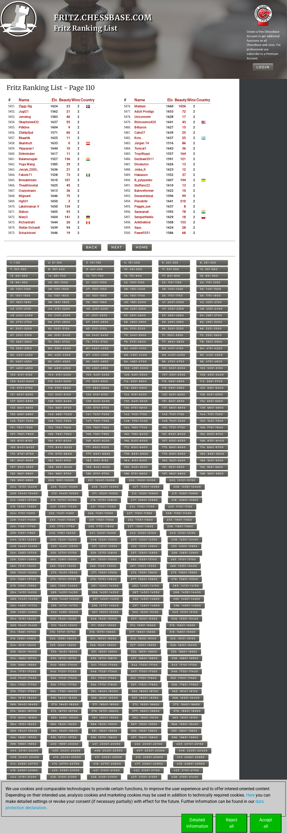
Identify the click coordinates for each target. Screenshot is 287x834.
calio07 (139, 133)
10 (68, 148)
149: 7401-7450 (174, 420)
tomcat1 (140, 148)
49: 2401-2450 (21, 315)
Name (24, 100)
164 (183, 154)
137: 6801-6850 (174, 407)
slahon (23, 212)
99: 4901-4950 (97, 368)
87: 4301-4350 (97, 354)
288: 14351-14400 (187, 592)
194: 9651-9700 (60, 473)
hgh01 (23, 201)
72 (184, 111)
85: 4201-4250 (21, 354)
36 (68, 191)
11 (68, 138)
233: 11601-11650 (179, 519)
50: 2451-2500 (59, 315)
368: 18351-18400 (186, 697)
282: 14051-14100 (145, 585)
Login (263, 67)
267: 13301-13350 (143, 565)
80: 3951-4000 (59, 348)
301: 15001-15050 (105, 612)
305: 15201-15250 (63, 618)
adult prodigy (144, 111)
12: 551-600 (209, 269)
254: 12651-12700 (23, 552)
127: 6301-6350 (21, 401)
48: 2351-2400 (211, 308)
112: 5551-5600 (135, 381)
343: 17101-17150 (184, 664)
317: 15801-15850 (142, 631)
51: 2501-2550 (97, 315)
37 (184, 175)
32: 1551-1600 (58, 295)
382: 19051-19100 (145, 717)
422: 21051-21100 (147, 770)
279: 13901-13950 (23, 585)
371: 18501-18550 (106, 704)
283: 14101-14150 (186, 585)
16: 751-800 (133, 275)
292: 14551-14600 (146, 598)
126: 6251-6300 (211, 394)
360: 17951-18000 (63, 691)
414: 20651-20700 (24, 763)
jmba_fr (140, 169)
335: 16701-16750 (64, 658)
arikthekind (142, 222)
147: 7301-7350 (98, 420)
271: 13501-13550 (104, 572)
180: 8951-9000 (212, 453)
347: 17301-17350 (144, 671)
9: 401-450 (94, 269)
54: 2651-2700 (211, 315)
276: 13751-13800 (103, 579)
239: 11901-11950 (23, 532)
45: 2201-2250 (97, 308)
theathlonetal (28, 185)
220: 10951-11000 (63, 506)
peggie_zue (142, 206)
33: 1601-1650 (96, 295)
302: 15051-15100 (145, 612)
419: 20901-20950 (24, 770)
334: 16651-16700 (23, 658)
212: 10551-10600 (145, 493)
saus (137, 227)
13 (184, 164)
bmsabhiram (27, 180)
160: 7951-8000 (136, 434)
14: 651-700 (57, 275)
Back (92, 247)
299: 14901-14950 (23, 612)
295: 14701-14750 (64, 605)
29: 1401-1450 (172, 288)
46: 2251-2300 (135, 308)
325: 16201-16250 (63, 645)
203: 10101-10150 (182, 480)
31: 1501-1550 (20, 295)
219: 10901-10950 (23, 506)
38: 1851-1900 (59, 302)
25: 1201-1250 (20, 288)
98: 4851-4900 (59, 368)
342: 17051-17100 (145, 664)
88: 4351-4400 (135, 354)
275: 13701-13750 (63, 579)
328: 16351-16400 (183, 645)
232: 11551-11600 (140, 519)
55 (68, 122)
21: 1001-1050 (96, 282)
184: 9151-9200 (135, 460)
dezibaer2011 (144, 159)
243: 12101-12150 (183, 532)
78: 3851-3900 (211, 341)
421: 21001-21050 (106, 770)
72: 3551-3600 (211, 335)
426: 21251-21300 (104, 776)
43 (184, 122)
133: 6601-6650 (21, 407)
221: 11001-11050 (103, 506)
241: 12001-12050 (103, 532)
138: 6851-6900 (212, 407)
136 (67, 159)
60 (68, 133)
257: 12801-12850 (144, 552)
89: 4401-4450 (173, 354)
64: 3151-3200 (135, 328)
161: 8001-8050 (174, 434)
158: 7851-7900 (60, 434)
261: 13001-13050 (104, 559)
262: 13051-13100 (144, 559)
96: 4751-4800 (211, 361)
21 (68, 111)
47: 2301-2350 (173, 308)
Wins (75, 100)
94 (68, 227)
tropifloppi (142, 154)
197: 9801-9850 (174, 473)
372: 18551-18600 (146, 704)
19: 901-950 (19, 282)
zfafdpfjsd (26, 133)
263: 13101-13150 (183, 559)
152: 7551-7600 (59, 427)
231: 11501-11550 (101, 519)
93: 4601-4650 (97, 361)
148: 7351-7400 (136, 420)
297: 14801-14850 (146, 605)
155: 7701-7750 (173, 427)
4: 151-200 (132, 262)
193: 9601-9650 (21, 473)
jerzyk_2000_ (28, 169)
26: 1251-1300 (58, 288)
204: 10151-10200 (23, 486)
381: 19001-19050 (105, 717)
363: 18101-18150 (185, 691)
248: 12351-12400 (184, 539)
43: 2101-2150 (20, 308)
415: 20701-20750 (66, 763)
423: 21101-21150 (186, 770)
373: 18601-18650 (186, 704)
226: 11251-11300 (100, 513)
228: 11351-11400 (179, 513)
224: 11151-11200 (22, 513)
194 (183, 180)
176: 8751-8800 (60, 453)
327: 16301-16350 (143, 645)
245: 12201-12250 (63, 539)
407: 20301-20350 (151, 750)
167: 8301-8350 (174, 440)
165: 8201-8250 (98, 440)
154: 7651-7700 (136, 427)
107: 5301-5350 (174, 374)
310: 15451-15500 (64, 625)
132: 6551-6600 (211, 401)
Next (116, 247)
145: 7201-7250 (22, 420)
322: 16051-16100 (143, 638)
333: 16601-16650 (184, 651)
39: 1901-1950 (96, 302)
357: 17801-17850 (144, 684)
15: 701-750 (95, 275)
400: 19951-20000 (64, 743)
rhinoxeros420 (145, 122)
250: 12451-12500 (64, 546)
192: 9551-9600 (211, 467)
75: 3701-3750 (97, 341)
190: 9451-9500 (136, 467)
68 (184, 233)
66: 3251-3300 (211, 328)
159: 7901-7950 (97, 434)
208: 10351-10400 (187, 486)
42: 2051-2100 (211, 302)
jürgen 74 (141, 143)
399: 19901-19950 (23, 743)
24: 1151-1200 (210, 282)
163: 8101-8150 (21, 440)
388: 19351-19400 (184, 724)
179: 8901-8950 (174, 453)
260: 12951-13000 (63, 559)
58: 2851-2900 (135, 321)
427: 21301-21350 (144, 776)
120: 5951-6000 (212, 387)
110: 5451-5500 (59, 381)
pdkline (24, 127)
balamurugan (28, 159)
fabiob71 (25, 175)
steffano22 (142, 185)
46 (68, 117)
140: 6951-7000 (60, 414)
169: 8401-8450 (22, 447)
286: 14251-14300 (105, 592)
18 (184, 217)
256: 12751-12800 (104, 552)
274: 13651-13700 (23, 579)
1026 (182, 106)
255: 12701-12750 (64, 552)
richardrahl (27, 222)
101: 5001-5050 (174, 368)
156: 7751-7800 (211, 427)
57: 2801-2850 (97, 321)
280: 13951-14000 (64, 585)
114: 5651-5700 (211, 381)
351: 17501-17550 (104, 678)
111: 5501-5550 (97, 381)
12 (184, 169)
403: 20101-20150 (190, 743)
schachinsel (27, 233)
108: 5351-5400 (212, 374)
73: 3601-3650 (21, 341)
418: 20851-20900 (191, 763)
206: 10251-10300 (105, 486)
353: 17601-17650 (184, 678)
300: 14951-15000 (64, 612)
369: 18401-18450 (24, 704)
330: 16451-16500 (64, 651)
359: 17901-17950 (23, 691)
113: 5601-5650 (173, 381)
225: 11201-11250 (61, 513)
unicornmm (142, 117)
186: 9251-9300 (211, 460)
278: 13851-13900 (184, 579)
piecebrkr (141, 201)
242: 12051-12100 (143, 532)
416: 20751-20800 (107, 763)
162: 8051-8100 (211, 434)
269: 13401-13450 (23, 572)
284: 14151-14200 (23, 592)
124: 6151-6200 (135, 394)
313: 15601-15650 (183, 625)
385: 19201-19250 (63, 724)
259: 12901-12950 (23, 559)
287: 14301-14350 (146, 592)
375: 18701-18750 (64, 711)
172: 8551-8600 (136, 447)
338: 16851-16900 (185, 658)
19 (68, 233)
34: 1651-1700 (134, 295)
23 (68, 106)
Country (87, 100)
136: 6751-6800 (136, 407)
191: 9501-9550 (173, 467)
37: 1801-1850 (21, 302)
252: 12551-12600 (144, 546)
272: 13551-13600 (144, 572)
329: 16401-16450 (23, 651)
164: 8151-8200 (60, 440)
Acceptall (265, 823)
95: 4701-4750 (173, 361)
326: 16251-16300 (103, 645)
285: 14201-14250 (64, 592)
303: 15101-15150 (185, 612)
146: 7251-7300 (60, 420)
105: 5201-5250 (98, 374)
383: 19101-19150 (185, 717)
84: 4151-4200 (211, 348)
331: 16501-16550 (104, 651)
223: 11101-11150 (180, 506)
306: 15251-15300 (104, 618)
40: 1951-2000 (135, 302)
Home (142, 247)
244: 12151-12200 (23, 539)
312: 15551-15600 (143, 625)
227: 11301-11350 (139, 513)
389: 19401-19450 (23, 730)
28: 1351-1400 (134, 288)
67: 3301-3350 (21, 335)
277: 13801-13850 (144, 579)
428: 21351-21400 (184, 776)
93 (68, 212)
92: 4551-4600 (59, 361)
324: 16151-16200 (23, 645)
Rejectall (231, 823)
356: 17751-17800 (104, 684)
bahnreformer (144, 191)
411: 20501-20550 (108, 757)
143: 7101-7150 (173, 414)
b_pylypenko (143, 180)
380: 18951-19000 (64, 717)
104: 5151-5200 (59, 374)
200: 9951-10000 (61, 480)
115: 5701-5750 (21, 387)
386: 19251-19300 (104, 724)
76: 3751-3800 (135, 341)
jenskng (25, 117)
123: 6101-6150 (97, 394)
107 (67, 180)
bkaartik (24, 138)
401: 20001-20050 (106, 743)
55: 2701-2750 (21, 321)
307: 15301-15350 (144, 618)
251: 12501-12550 (105, 546)
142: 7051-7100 (135, 414)
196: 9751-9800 (136, 473)
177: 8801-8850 (98, 453)
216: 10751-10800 (104, 500)
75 (68, 196)
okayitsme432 (29, 122)
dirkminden (27, 154)
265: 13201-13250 (63, 565)
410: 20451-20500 (67, 757)
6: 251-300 (208, 262)
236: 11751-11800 (101, 526)
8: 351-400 (56, 269)
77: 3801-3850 (173, 341)
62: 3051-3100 (59, 328)
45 (68, 185)
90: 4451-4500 (211, 354)
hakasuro (141, 175)
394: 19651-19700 (23, 737)
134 (67, 206)
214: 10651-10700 (23, 500)
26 (68, 222)
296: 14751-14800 (105, 605)
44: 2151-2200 (59, 308)
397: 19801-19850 (144, 737)
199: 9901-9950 (21, 480)
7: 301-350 (18, 269)
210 (183, 201)
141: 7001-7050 (98, 414)
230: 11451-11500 (63, 519)
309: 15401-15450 (23, 625)
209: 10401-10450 (24, 493)
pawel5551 (142, 233)
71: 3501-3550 (172, 335)
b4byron (140, 127)
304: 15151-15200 (23, 618)
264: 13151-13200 (23, 565)
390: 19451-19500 (64, 730)
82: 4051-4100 (135, 348)
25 (184, 133)
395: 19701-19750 (64, 737)
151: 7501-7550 (21, 427)
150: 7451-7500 (211, 420)
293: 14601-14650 (186, 598)
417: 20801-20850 (149, 763)
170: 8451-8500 (60, 447)
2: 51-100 (55, 262)
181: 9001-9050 (22, 460)
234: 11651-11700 (23, 526)
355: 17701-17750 (64, 684)
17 (184, 117)
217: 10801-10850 (144, 500)
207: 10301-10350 (146, 486)
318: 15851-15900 (182, 631)
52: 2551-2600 (135, 315)
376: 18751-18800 (105, 711)
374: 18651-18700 (23, 711)
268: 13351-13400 (183, 565)
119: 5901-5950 (173, 387)
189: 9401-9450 (98, 467)
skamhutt (25, 143)
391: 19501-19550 (105, 730)
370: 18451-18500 (65, 704)
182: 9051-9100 (59, 460)
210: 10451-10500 (65, 493)
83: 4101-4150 (173, 348)
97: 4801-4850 (21, 368)
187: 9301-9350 (22, 467)
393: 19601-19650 (184, 730)
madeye (139, 106)
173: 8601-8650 (174, 447)
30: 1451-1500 (210, 288)
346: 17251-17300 (104, 671)
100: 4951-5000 (136, 368)
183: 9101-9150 (97, 460)
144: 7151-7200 (211, 414)
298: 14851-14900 (187, 605)
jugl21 (24, 111)
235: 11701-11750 (62, 526)
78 (184, 212)
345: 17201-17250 (63, 671)
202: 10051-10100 (142, 480)
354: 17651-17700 (23, 684)
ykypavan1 (26, 148)
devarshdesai (143, 196)
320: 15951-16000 (63, 638)
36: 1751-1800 (210, 295)
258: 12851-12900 (185, 552)
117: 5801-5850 (97, 387)
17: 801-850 (171, 275)
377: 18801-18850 (146, 711)
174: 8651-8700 (212, 447)
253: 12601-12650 (184, 546)
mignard (25, 196)
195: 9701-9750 (97, 473)
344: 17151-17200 (23, 671)
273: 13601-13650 (184, 572)
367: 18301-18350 (145, 697)
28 (184, 227)
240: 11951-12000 (62, 532)
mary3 (23, 217)
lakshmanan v (29, 206)
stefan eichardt (29, 227)
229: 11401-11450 (23, 519)
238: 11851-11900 (180, 526)
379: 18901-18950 (23, 717)
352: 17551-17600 (143, 678)
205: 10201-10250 (64, 486)
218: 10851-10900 (185, 500)
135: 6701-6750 (97, 407)
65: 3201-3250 (173, 328)
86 (184, 143)
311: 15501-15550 (103, 625)
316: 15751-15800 (103, 631)
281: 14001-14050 (105, 585)
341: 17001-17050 (104, 664)
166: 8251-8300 (136, 440)
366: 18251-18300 (104, 697)
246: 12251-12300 (104, 539)
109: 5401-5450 (22, 381)
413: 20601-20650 (191, 757)
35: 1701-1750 (172, 295)
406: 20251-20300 (108, 750)
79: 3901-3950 (21, 348)
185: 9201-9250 (174, 460)
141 (67, 217)
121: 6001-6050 (21, 394)
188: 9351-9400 (60, 467)
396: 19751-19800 (104, 737)
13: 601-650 (19, 275)
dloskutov (141, 164)
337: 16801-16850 (144, 658)
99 (184, 196)
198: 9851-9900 (212, 473)
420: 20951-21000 (66, 770)
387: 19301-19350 (144, 724)
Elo (54, 100)
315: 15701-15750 (63, 631)
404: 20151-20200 (24, 750)
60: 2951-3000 (211, 321)
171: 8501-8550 (97, 447)
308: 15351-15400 (184, 618)
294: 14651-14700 (23, 605)
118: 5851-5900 (135, 387)
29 (68, 164)
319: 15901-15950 (23, 638)
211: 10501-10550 (105, 493)
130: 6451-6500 (136, 401)
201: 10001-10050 (101, 480)
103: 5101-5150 (21, 374)
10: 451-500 (133, 269)
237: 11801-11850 (141, 526)
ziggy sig (25, 106)
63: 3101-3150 (96, 328)
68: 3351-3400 (59, 335)
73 (68, 175)
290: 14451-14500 (65, 598)
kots (137, 138)
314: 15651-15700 (23, 631)
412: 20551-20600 (149, 757)
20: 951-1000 (58, 282)
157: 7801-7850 (22, 434)
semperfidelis (143, 217)
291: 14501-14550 (106, 598)
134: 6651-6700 (60, 407)
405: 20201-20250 (66, 750)
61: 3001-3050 (21, 328)
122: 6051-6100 (59, 394)
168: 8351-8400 (212, 440)
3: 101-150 (93, 262)
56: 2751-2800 (59, 321)
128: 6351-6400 (60, 401)
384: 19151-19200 (23, 724)
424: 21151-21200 (23, 776)
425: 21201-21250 (63, 776)
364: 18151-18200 (23, 697)
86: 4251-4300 (59, 354)
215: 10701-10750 (64, 500)
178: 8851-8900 (136, 453)
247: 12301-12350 (144, 539)
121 (183, 159)
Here (250, 795)
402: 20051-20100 (148, 743)
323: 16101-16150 (183, 638)
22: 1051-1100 (134, 282)
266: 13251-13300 (103, 565)
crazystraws (27, 191)
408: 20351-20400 (193, 750)
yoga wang (27, 164)
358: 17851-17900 (185, 684)
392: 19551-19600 (144, 730)
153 (183, 222)
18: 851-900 (209, 275)
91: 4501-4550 (21, 361)
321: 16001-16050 (103, 638)
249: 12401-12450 (23, 546)
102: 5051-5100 (211, 368)
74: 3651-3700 (59, 341)
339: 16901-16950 (23, 664)
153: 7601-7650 (97, 427)
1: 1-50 (15, 262)
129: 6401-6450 (98, 401)
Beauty (65, 100)
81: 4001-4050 (97, 348)
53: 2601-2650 (173, 315)
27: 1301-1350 (96, 288)
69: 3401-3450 (97, 335)
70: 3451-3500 (135, 335)
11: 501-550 (170, 269)
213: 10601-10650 (185, 493)
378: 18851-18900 (187, 711)
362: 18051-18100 (145, 691)
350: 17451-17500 (64, 678)
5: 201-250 (170, 262)
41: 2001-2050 (173, 302)
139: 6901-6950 (21, 414)
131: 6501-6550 (173, 401)
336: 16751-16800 (104, 658)
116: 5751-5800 (59, 387)
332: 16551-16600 (144, 651)
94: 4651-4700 (135, 361)
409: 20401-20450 (24, 757)
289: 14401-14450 (24, 598)
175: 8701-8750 (22, 453)
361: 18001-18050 (104, 691)
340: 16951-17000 (63, 664)
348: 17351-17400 (184, 671)
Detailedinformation (197, 823)
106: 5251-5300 (136, 374)
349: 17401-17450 (23, 678)
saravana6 (141, 212)
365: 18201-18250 (64, 697)
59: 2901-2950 (173, 321)
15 (184, 127)
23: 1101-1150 (172, 282)
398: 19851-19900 (185, 737)
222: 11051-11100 (142, 506)
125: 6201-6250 (173, 394)
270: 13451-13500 (64, 572)
